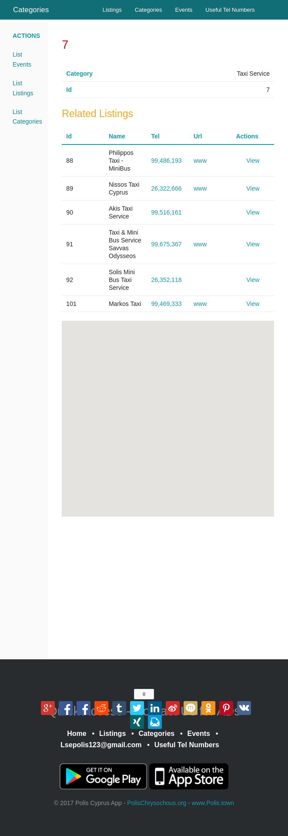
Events (184, 10)
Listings (112, 10)
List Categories (27, 116)
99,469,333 (166, 303)
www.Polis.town (213, 802)
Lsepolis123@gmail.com (100, 745)
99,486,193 (166, 160)
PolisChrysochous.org (156, 802)
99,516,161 (166, 212)
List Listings (23, 88)
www (200, 160)
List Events (22, 59)
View (252, 160)
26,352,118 (166, 279)
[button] (187, 384)
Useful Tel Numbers (230, 10)
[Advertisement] (168, 588)
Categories (31, 10)
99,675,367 (166, 244)
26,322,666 (166, 188)
